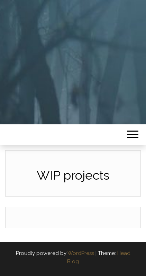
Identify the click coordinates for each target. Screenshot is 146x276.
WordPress (80, 253)
